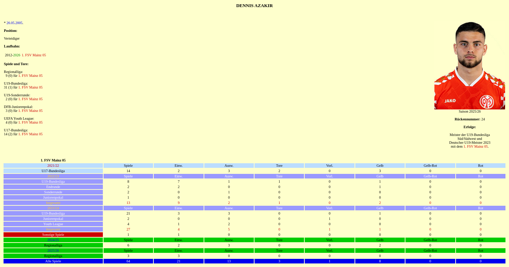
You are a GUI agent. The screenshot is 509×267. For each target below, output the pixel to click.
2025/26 (53, 250)
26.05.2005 (15, 23)
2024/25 (53, 240)
